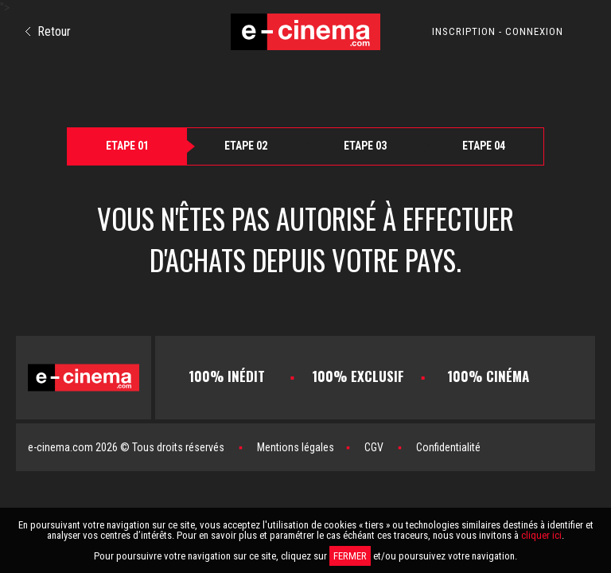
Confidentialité (448, 447)
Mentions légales (295, 447)
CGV (373, 447)
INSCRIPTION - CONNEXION (497, 31)
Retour (48, 31)
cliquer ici (541, 535)
